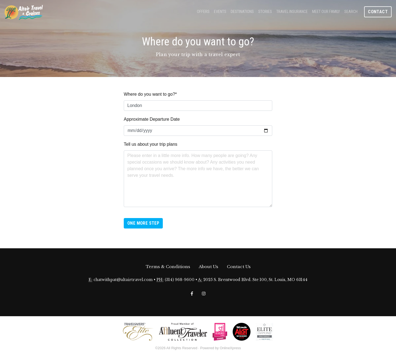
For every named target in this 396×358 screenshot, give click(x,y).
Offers (203, 11)
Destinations (242, 11)
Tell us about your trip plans (150, 144)
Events (220, 11)
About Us (208, 266)
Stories (265, 11)
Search (351, 11)
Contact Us (239, 266)
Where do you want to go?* (150, 94)
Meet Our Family (326, 11)
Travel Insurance (292, 11)
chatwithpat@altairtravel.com (123, 279)
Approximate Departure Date (152, 119)
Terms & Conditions (168, 266)
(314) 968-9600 (179, 279)
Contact (378, 11)
